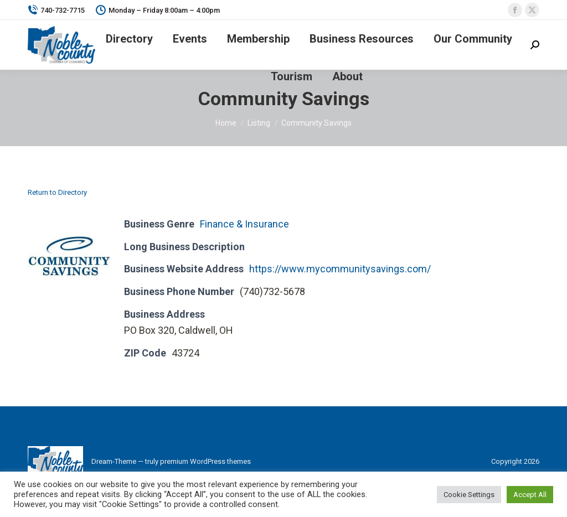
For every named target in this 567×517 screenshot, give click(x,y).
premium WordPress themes (205, 461)
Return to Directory (57, 192)
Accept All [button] (530, 494)
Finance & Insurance (244, 224)
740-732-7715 (56, 10)
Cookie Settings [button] (469, 494)
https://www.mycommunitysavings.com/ (340, 269)
